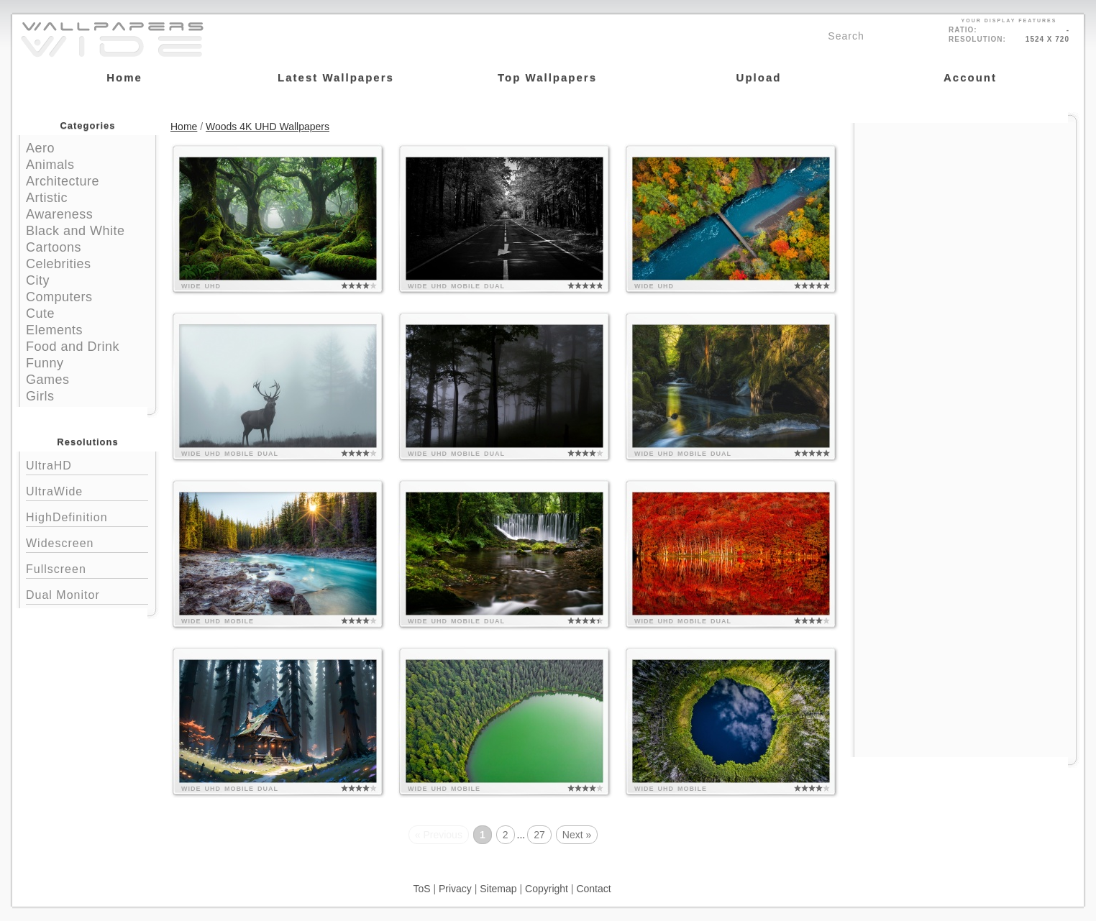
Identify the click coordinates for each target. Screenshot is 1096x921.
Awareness (59, 214)
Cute (40, 313)
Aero (40, 148)
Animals (50, 164)
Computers (59, 297)
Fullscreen (87, 567)
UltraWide (87, 490)
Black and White (75, 231)
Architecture (62, 181)
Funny (45, 363)
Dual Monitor (87, 593)
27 (539, 834)
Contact (593, 888)
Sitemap (498, 888)
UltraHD (87, 464)
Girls (40, 396)
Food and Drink (72, 346)
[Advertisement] (965, 213)
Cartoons (53, 247)
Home (183, 126)
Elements (54, 330)
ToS (421, 888)
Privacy (455, 888)
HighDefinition (87, 515)
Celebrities (58, 264)
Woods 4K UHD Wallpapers (267, 126)
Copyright (546, 888)
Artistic (47, 198)
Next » (576, 834)
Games (48, 379)
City (38, 280)
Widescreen (87, 541)
